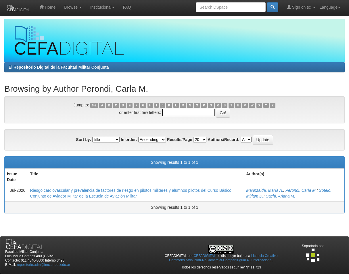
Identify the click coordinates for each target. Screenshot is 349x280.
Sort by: (83, 139)
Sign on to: (301, 7)
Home (47, 7)
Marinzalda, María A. (264, 190)
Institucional (102, 7)
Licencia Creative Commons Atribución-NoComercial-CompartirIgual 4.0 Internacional (223, 258)
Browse (73, 7)
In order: (129, 139)
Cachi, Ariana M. (280, 196)
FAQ (127, 7)
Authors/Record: (223, 139)
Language (330, 7)
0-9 (94, 105)
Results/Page (179, 139)
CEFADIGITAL (205, 256)
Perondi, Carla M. (301, 190)
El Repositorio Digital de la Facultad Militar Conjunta (59, 67)
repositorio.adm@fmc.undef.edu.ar (43, 265)
